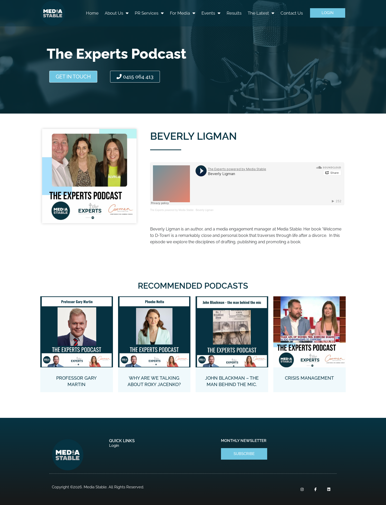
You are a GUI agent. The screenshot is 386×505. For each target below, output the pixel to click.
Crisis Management (309, 378)
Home (92, 13)
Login (114, 445)
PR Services (149, 13)
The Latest (261, 13)
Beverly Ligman (205, 210)
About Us (117, 13)
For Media (182, 13)
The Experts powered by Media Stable (172, 210)
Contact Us (292, 13)
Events (210, 13)
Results (234, 13)
